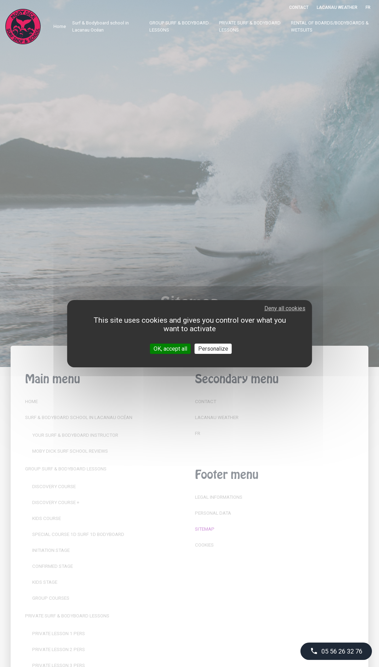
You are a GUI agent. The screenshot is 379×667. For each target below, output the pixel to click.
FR (368, 7)
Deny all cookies (284, 308)
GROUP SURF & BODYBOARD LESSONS (179, 26)
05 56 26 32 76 (336, 651)
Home (59, 26)
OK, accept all (170, 348)
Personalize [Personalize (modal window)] (213, 348)
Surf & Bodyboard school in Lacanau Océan (100, 26)
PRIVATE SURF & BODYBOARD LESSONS (250, 26)
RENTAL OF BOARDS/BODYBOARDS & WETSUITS (330, 26)
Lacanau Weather (337, 7)
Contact (299, 7)
